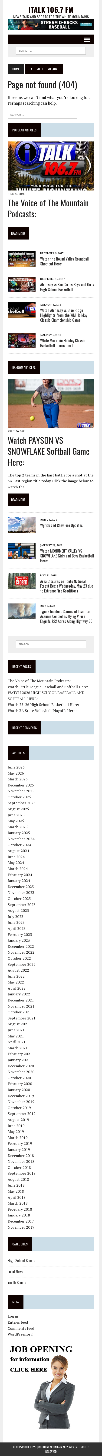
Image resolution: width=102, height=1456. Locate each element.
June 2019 (16, 1125)
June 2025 (16, 815)
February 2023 (20, 934)
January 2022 (19, 994)
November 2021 (21, 1006)
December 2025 (21, 785)
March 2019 (18, 1137)
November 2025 (21, 790)
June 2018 (16, 1185)
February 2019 (20, 1143)
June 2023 (16, 922)
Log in (13, 1316)
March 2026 (18, 779)
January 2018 (19, 1215)
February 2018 (20, 1209)
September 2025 (22, 803)
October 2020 (19, 1077)
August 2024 (18, 850)
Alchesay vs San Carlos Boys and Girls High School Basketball (67, 287)
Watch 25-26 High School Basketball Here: (43, 704)
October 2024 (19, 844)
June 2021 (16, 1030)
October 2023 (19, 898)
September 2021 (22, 1018)
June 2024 (16, 856)
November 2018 (21, 1161)
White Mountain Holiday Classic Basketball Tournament (62, 343)
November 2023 (21, 892)
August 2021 (18, 1023)
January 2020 (19, 1089)
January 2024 (19, 880)
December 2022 (21, 946)
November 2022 (21, 952)
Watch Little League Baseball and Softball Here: (48, 686)
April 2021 (17, 1041)
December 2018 (21, 1155)
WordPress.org (20, 1334)
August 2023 (18, 910)
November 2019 (21, 1101)
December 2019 (21, 1095)
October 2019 (19, 1107)
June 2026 (16, 767)
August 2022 (18, 970)
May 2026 (16, 773)
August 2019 (18, 1119)
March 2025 (18, 826)
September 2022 (22, 964)
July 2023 (15, 916)
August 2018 (18, 1179)
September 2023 (22, 904)
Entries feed (18, 1322)
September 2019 (22, 1113)
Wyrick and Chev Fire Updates (61, 525)
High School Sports (21, 1260)
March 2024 (18, 868)
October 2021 (19, 1012)
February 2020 (20, 1083)
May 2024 (16, 862)
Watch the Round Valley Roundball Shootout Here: (64, 261)
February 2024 (20, 874)
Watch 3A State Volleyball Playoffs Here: (42, 710)
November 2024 (21, 838)
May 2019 (16, 1131)
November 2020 (21, 1071)
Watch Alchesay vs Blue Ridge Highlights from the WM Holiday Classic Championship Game (63, 315)
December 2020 (21, 1065)
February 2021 (20, 1053)
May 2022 (16, 982)
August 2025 (18, 808)
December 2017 (21, 1221)
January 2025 (19, 832)
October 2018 (19, 1167)
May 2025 (16, 820)
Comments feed (21, 1328)
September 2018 (22, 1173)
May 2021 (16, 1036)
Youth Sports (17, 1282)
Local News (15, 1271)
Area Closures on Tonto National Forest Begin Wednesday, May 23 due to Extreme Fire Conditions (66, 586)
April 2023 (17, 928)
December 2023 (21, 886)
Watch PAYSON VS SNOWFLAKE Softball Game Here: (49, 451)
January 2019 (19, 1149)
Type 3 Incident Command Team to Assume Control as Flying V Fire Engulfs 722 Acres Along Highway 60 (66, 616)
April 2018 (17, 1197)
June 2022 (16, 976)
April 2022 (17, 988)
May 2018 (16, 1191)
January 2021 (19, 1059)
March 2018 (18, 1203)
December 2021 (21, 1000)
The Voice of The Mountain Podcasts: (48, 208)
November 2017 (21, 1227)
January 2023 (19, 940)
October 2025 (19, 797)
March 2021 (18, 1048)
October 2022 (19, 958)
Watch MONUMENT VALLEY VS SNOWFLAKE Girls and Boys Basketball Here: (67, 556)
